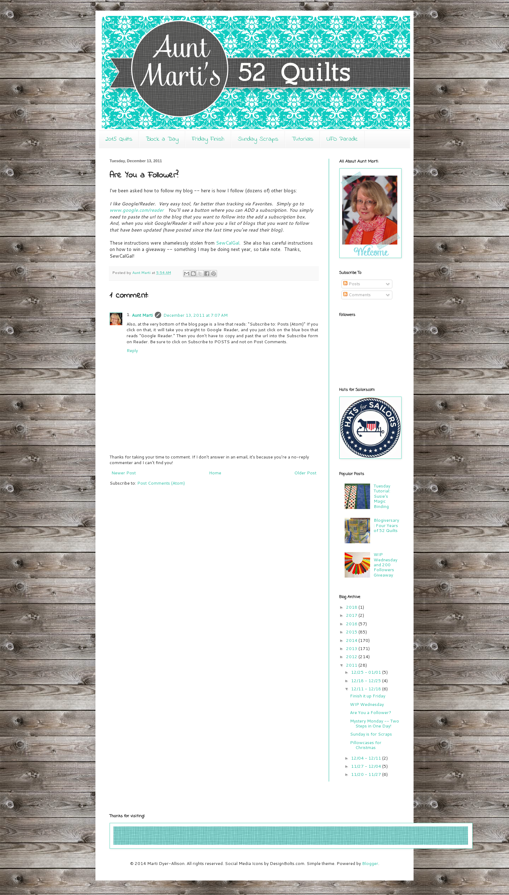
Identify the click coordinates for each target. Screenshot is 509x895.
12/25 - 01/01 (366, 672)
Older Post (305, 473)
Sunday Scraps (258, 139)
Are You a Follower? (370, 712)
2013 (352, 648)
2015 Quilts (118, 139)
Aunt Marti (142, 315)
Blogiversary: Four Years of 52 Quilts (386, 525)
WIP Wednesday (367, 704)
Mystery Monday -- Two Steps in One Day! (374, 723)
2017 (352, 615)
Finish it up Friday (367, 696)
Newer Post (123, 473)
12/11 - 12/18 (366, 689)
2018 (352, 607)
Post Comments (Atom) (161, 483)
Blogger (370, 863)
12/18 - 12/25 (366, 681)
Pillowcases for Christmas (365, 744)
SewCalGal (227, 243)
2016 (352, 624)
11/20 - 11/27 (366, 774)
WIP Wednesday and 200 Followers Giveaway (385, 564)
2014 (352, 640)
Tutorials (302, 139)
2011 (352, 665)
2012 (352, 657)
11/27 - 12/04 (366, 766)
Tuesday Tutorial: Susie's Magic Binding (382, 496)
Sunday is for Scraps (371, 734)
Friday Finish (208, 139)
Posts (351, 284)
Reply (132, 350)
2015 (352, 632)
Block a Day (162, 139)
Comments (357, 295)
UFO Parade (342, 139)
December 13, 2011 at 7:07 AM (195, 315)
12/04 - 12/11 (366, 758)
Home (215, 473)
